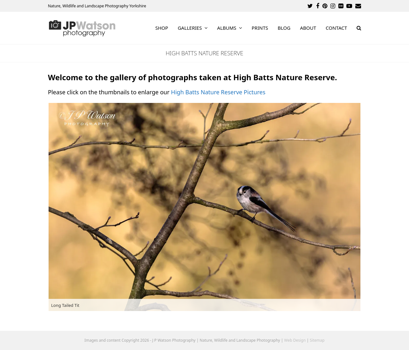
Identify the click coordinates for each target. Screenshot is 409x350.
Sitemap (317, 340)
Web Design (294, 340)
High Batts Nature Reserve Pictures (218, 92)
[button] (359, 28)
